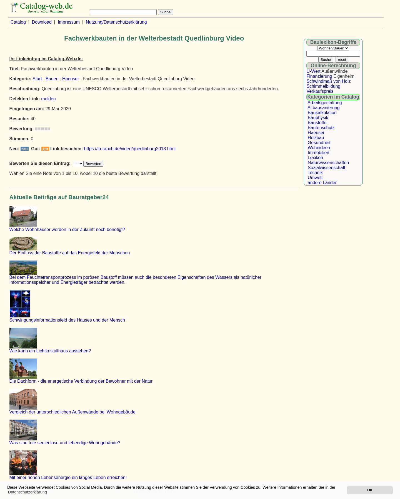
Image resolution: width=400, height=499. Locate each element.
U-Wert (313, 71)
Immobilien (318, 152)
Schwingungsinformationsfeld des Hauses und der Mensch (67, 320)
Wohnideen (319, 147)
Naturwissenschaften (328, 162)
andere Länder (322, 182)
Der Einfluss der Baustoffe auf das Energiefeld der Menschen (69, 252)
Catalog (18, 22)
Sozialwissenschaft (326, 167)
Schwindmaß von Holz (328, 81)
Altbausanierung (324, 107)
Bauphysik (318, 117)
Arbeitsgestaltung (325, 102)
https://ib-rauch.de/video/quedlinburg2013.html (130, 148)
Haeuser (70, 78)
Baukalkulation (322, 112)
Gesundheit (319, 142)
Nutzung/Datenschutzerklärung (116, 22)
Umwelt (315, 177)
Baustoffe (317, 122)
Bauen (52, 78)
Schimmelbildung (323, 86)
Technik (315, 172)
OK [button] (369, 490)
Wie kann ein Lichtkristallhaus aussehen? (50, 350)
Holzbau (316, 137)
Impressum (69, 22)
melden (48, 98)
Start (37, 78)
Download (42, 22)
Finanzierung (319, 76)
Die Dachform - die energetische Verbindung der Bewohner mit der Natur (81, 381)
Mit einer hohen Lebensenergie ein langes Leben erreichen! (68, 477)
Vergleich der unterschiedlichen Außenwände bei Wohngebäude (72, 412)
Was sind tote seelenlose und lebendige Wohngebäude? (64, 442)
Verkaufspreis (319, 91)
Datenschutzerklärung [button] (27, 492)
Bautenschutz (321, 127)
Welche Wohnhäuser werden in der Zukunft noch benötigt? (67, 229)
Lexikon (315, 157)
